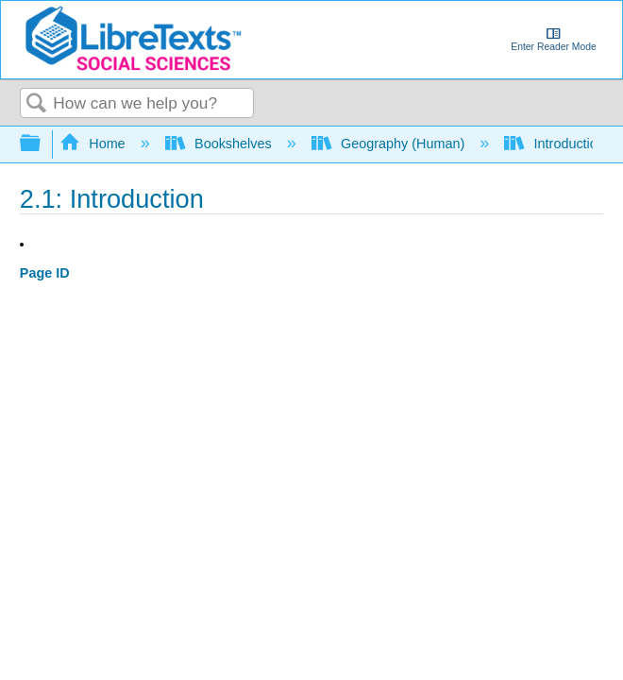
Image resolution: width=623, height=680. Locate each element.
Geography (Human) (390, 143)
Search (37, 104)
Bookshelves (220, 143)
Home (94, 143)
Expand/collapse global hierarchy (42, 144)
